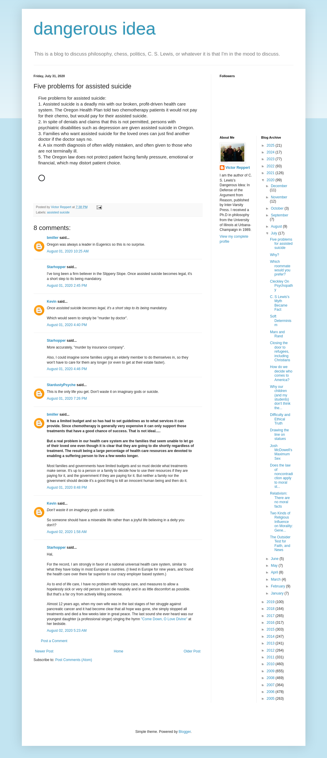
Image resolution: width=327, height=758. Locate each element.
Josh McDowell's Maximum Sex (281, 452)
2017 (271, 616)
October (277, 208)
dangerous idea (95, 28)
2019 (271, 602)
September (279, 215)
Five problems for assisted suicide (281, 243)
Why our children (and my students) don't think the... (280, 397)
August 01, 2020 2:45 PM (67, 286)
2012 (271, 650)
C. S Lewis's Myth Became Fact (279, 303)
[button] (117, 190)
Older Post (192, 651)
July (274, 233)
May (275, 565)
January (277, 593)
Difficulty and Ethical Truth (280, 419)
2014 (271, 636)
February (278, 586)
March (276, 579)
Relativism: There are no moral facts (280, 499)
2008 (271, 678)
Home (118, 651)
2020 (271, 180)
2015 (271, 629)
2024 (271, 152)
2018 (271, 609)
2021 (271, 173)
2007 (271, 685)
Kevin (52, 301)
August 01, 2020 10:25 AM (68, 251)
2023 (271, 159)
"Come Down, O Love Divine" (164, 619)
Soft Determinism (280, 320)
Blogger (185, 732)
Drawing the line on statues (279, 434)
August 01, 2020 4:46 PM (67, 369)
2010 (271, 664)
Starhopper (56, 267)
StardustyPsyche (61, 385)
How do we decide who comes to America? (281, 373)
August (277, 226)
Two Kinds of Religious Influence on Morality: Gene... (281, 521)
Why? (274, 255)
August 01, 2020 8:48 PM (67, 487)
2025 (271, 145)
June (275, 559)
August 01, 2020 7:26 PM (67, 398)
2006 (271, 692)
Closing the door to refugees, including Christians (280, 351)
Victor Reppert (238, 168)
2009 (271, 671)
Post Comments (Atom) (73, 660)
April (275, 572)
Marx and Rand (277, 334)
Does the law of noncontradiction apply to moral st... (281, 476)
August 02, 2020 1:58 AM (67, 532)
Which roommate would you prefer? (280, 268)
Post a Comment (54, 641)
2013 (271, 643)
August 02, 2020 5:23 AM (67, 631)
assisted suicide (58, 212)
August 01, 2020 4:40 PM (67, 325)
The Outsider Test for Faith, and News (280, 543)
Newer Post (44, 651)
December (279, 186)
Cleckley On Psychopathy (281, 285)
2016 (271, 623)
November (279, 197)
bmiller (52, 238)
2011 (271, 657)
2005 (271, 699)
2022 (271, 166)
